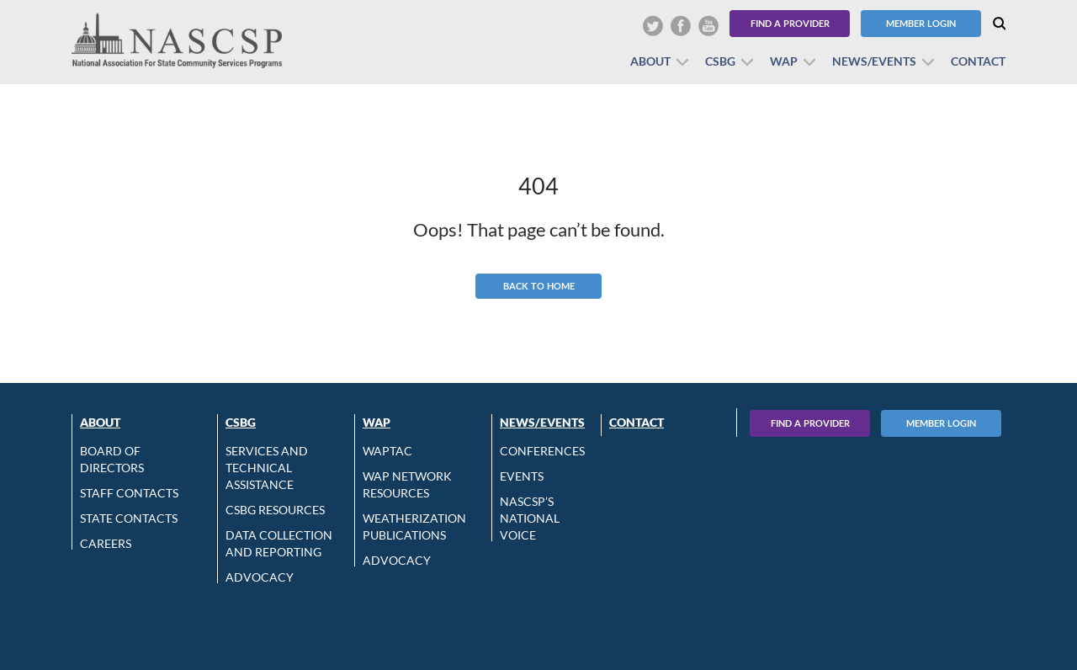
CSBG (720, 61)
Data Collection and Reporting (278, 543)
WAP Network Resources (407, 484)
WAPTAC (387, 451)
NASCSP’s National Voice (530, 518)
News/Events (874, 61)
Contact (978, 61)
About (650, 61)
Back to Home (539, 285)
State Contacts (129, 518)
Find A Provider (810, 422)
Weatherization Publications (414, 526)
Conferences (542, 451)
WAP (784, 61)
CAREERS (105, 543)
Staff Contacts (129, 493)
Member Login (921, 23)
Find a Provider (790, 23)
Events (522, 476)
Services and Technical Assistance (266, 468)
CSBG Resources (275, 509)
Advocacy (259, 577)
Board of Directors (112, 459)
